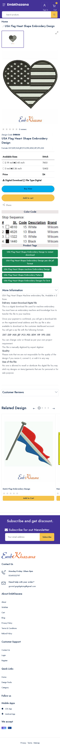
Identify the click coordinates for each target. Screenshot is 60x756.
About (4, 601)
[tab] (13, 39)
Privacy (23, 742)
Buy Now (28, 188)
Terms (30, 742)
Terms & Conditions (9, 627)
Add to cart (28, 198)
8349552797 (14, 575)
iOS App (7, 708)
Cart (3, 612)
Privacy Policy (7, 622)
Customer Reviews (13, 392)
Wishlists (5, 606)
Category (5, 687)
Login (4, 654)
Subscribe (47, 536)
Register (5, 660)
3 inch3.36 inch (13, 168)
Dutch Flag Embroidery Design (16, 488)
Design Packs (7, 681)
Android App (8, 713)
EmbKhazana (18, 4)
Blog (3, 617)
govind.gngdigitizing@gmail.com (22, 585)
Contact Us (6, 649)
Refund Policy (7, 633)
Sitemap (37, 742)
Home (4, 676)
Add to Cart (28, 497)
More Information (12, 290)
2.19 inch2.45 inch (14, 162)
